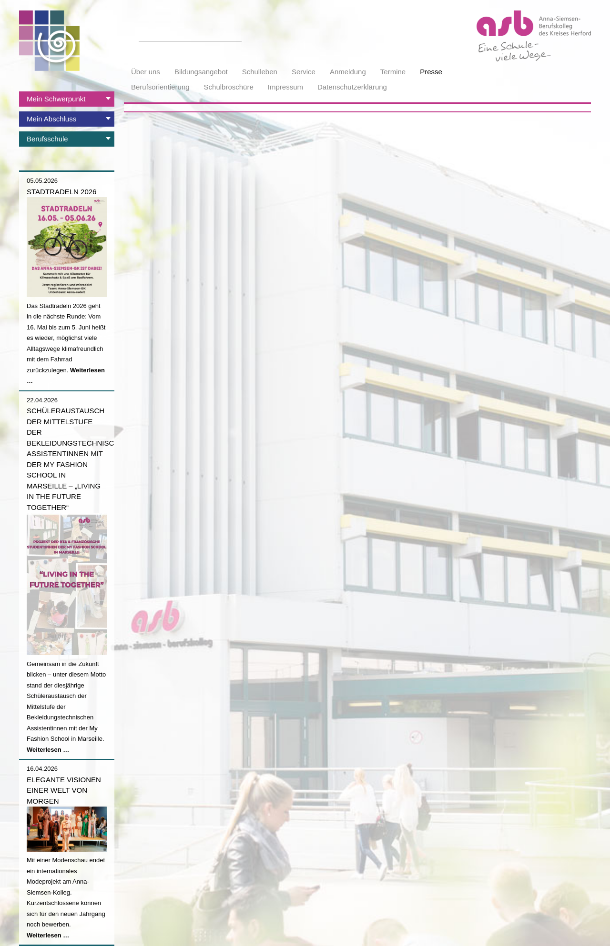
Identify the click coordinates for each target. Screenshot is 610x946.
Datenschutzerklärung (352, 87)
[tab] (66, 99)
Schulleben (259, 72)
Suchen (236, 36)
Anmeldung (348, 72)
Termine (393, 72)
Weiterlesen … (48, 749)
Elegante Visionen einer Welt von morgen (64, 790)
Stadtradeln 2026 (61, 192)
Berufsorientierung (160, 87)
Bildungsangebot (201, 72)
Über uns (145, 72)
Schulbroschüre (229, 87)
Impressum (285, 87)
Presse (431, 72)
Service (303, 72)
